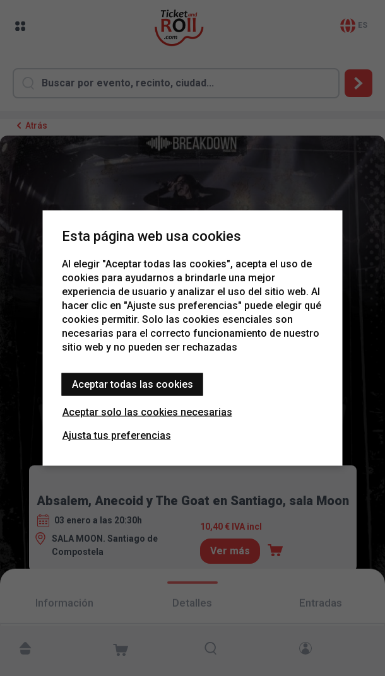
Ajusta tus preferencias (116, 435)
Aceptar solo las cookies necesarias (147, 412)
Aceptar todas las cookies (132, 384)
